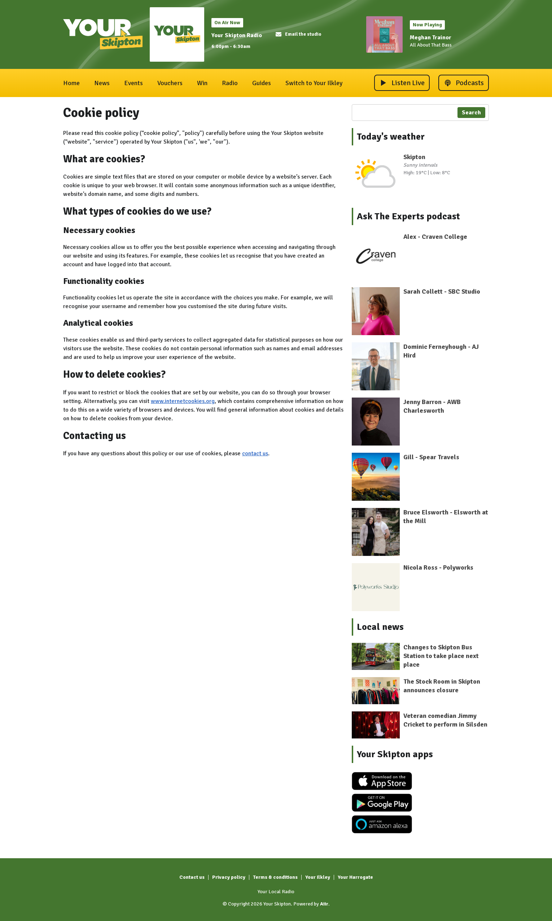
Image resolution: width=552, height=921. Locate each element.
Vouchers (170, 83)
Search (471, 112)
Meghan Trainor (430, 37)
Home (71, 83)
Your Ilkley (317, 877)
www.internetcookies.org (183, 401)
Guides (261, 83)
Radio (230, 83)
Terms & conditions (275, 877)
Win (202, 83)
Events (133, 83)
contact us (255, 453)
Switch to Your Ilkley (313, 83)
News (102, 83)
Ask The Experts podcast (408, 216)
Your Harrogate (355, 877)
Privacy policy (228, 877)
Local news (380, 627)
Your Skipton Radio (236, 35)
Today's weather (391, 136)
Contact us (192, 877)
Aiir (324, 904)
